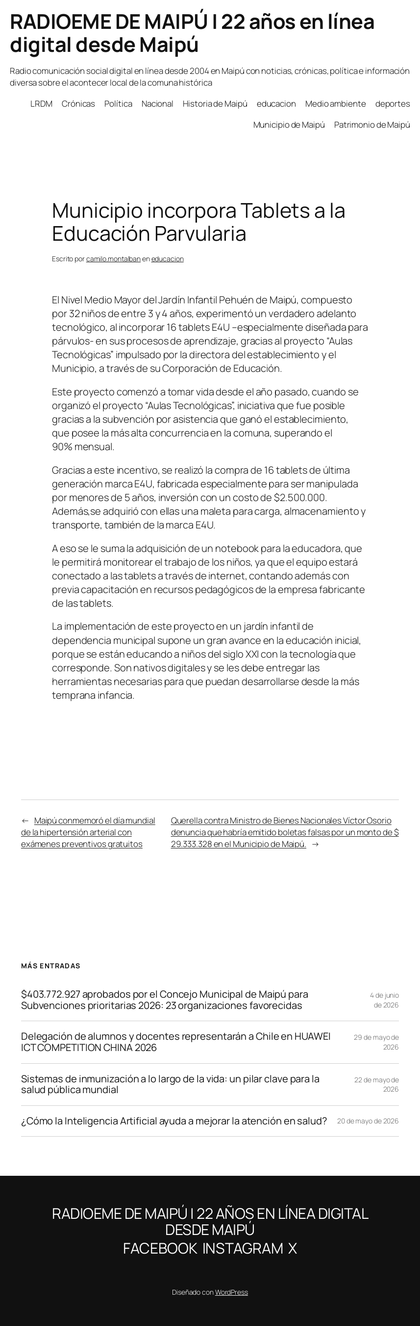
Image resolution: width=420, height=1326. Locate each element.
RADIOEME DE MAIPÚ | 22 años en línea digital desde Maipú (192, 32)
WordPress (231, 1292)
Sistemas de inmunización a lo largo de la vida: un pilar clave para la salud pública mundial (170, 1085)
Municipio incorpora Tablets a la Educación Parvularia (199, 222)
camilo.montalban (113, 258)
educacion (167, 258)
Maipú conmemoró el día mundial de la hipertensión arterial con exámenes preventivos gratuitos (88, 832)
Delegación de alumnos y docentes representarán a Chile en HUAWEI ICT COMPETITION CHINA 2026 (176, 1042)
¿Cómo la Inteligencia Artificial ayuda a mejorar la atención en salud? (174, 1121)
